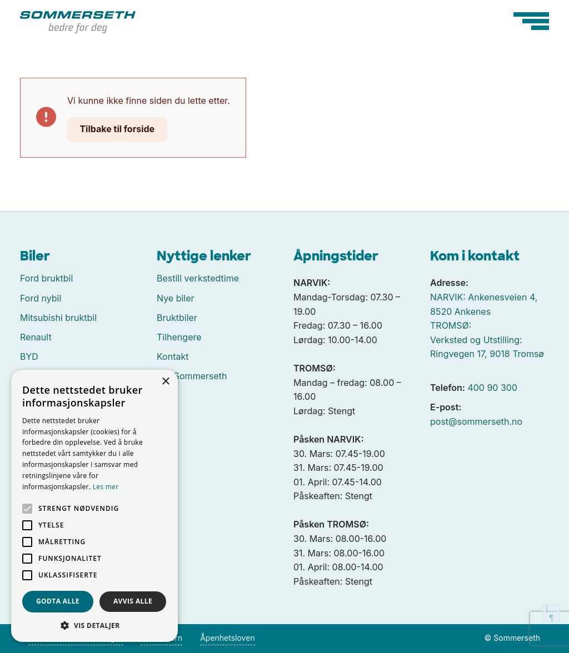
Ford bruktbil (46, 278)
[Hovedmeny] (531, 21)
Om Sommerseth (192, 375)
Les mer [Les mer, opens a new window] (106, 486)
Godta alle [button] (57, 601)
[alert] (94, 506)
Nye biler (175, 298)
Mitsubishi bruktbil (58, 317)
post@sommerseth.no (476, 421)
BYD (29, 356)
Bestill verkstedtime (198, 278)
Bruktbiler (177, 317)
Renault (36, 337)
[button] (94, 625)
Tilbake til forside (116, 128)
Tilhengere (179, 337)
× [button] (165, 382)
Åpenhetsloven (227, 637)
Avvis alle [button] (132, 601)
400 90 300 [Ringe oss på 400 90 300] (492, 387)
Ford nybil (40, 298)
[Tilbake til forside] (78, 21)
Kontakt (172, 356)
